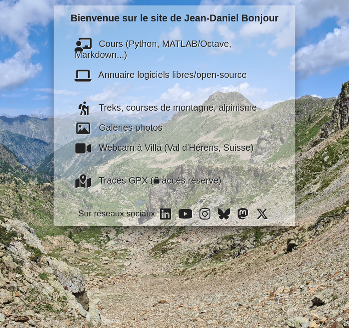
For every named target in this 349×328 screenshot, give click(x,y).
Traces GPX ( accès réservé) (148, 180)
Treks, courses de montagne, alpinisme (166, 107)
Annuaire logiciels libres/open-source (161, 74)
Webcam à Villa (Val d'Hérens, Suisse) (164, 147)
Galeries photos (118, 127)
